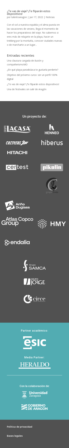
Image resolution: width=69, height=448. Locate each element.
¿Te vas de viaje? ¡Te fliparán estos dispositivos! (33, 84)
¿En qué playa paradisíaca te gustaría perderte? (32, 69)
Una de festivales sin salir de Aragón (26, 89)
